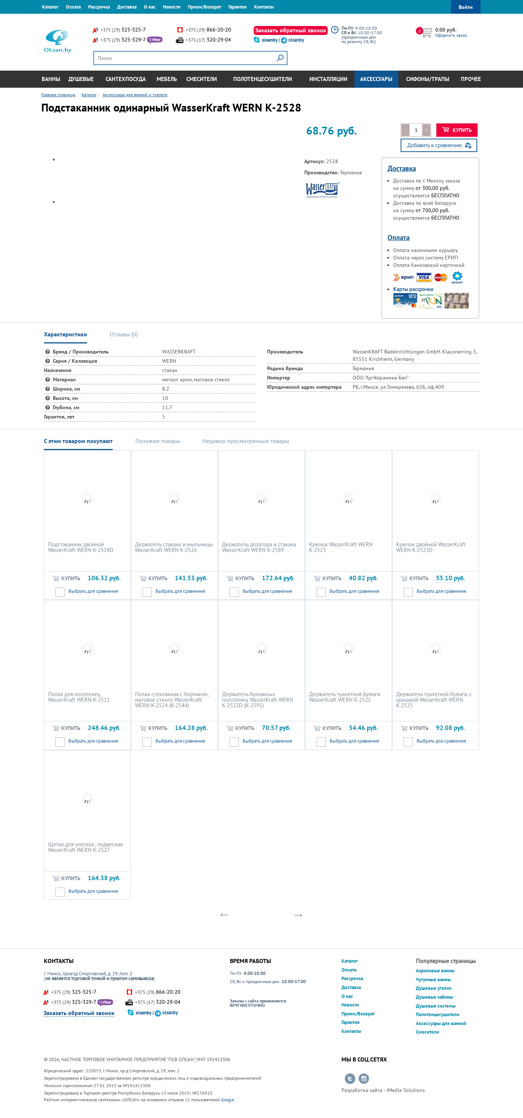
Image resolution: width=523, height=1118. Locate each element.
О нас (149, 7)
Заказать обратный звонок (290, 30)
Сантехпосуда (126, 79)
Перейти (350, 1079)
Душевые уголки (434, 988)
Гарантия (237, 7)
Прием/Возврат (204, 7)
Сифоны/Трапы (427, 79)
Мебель (167, 79)
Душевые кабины (434, 997)
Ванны (51, 79)
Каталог (50, 7)
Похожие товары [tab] (157, 441)
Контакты (264, 7)
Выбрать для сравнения (93, 591)
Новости (171, 7)
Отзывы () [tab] (124, 334)
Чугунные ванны (433, 979)
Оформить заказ (451, 35)
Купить (457, 130)
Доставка (127, 7)
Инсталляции (328, 79)
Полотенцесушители (262, 79)
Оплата (73, 7)
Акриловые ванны (435, 970)
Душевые (81, 79)
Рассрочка (99, 7)
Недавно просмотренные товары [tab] (245, 441)
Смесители (201, 79)
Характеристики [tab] (65, 334)
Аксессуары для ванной (441, 1023)
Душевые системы (436, 1006)
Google (227, 1099)
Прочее (471, 79)
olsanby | (271, 40)
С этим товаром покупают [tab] (78, 441)
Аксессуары (376, 79)
